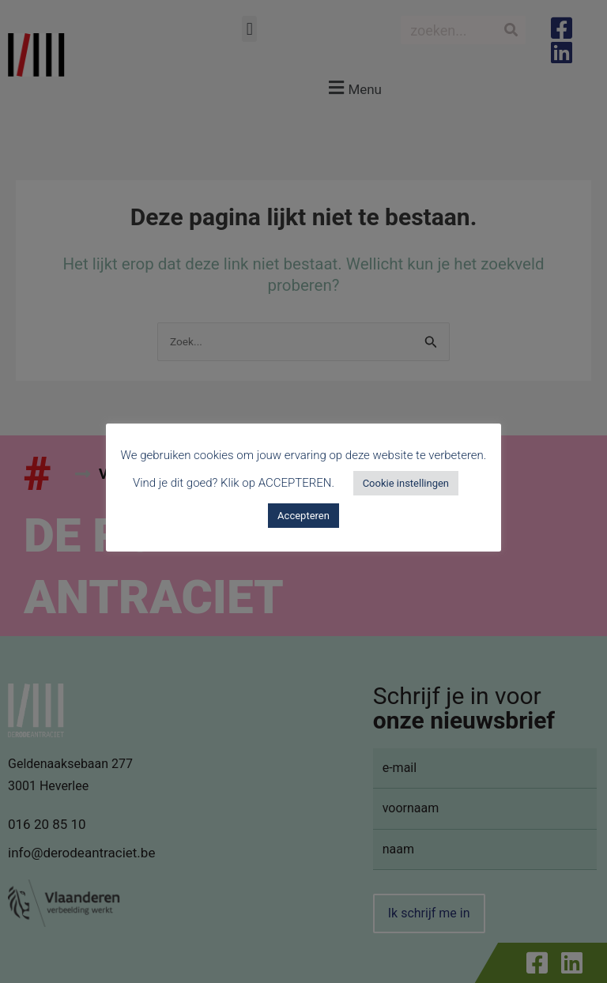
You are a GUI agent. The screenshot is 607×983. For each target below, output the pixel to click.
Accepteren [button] (303, 516)
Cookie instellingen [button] (406, 483)
